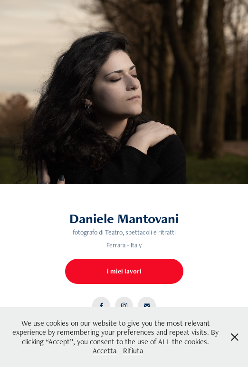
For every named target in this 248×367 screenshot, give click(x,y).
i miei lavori (124, 271)
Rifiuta (133, 351)
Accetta (104, 351)
